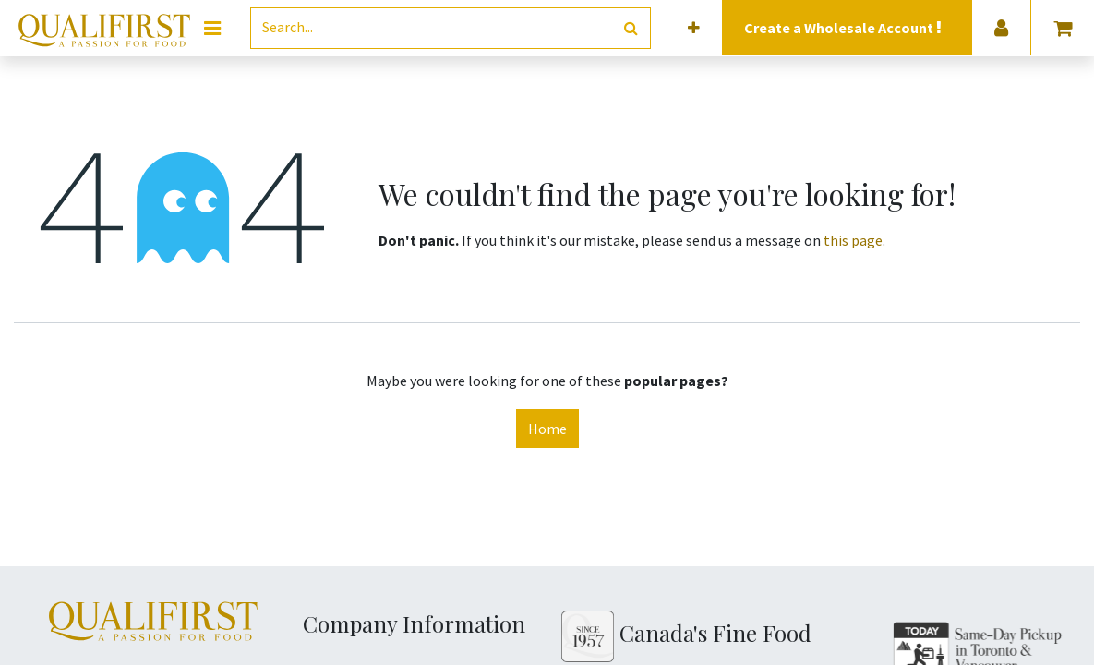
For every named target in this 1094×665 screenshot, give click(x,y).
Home (547, 428)
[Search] (631, 28)
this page (853, 240)
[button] (694, 28)
